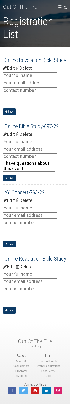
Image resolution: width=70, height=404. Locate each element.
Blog (48, 376)
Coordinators (21, 366)
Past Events (48, 371)
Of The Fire (20, 7)
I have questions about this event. (29, 166)
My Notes (21, 376)
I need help (35, 346)
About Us (21, 361)
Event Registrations (48, 366)
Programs (21, 371)
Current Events (48, 361)
